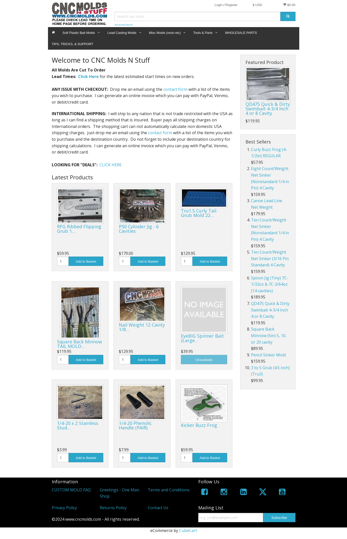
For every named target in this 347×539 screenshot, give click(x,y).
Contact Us (158, 507)
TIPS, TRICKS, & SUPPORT (72, 44)
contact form (175, 89)
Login (219, 5)
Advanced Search (124, 24)
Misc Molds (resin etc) (165, 33)
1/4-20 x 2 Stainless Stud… (77, 425)
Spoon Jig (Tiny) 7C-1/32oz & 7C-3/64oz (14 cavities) (269, 284)
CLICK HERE (111, 165)
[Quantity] (63, 261)
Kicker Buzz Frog (199, 425)
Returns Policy (113, 507)
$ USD (257, 5)
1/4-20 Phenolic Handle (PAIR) (135, 425)
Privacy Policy (64, 507)
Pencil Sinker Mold (268, 355)
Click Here (88, 76)
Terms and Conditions (168, 490)
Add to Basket (86, 261)
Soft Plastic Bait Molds (79, 33)
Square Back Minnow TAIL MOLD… (79, 344)
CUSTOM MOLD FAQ (71, 490)
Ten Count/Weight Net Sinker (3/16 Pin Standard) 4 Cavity (270, 258)
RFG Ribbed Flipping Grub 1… (79, 228)
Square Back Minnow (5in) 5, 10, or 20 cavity (268, 335)
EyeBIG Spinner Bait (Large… (202, 338)
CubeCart (188, 530)
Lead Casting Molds (122, 33)
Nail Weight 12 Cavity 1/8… (142, 327)
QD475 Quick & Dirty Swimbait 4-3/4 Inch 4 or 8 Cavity (267, 108)
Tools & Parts (203, 33)
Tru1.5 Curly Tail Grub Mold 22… (198, 213)
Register (231, 5)
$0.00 (289, 5)
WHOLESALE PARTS (241, 33)
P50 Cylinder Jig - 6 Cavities (139, 228)
